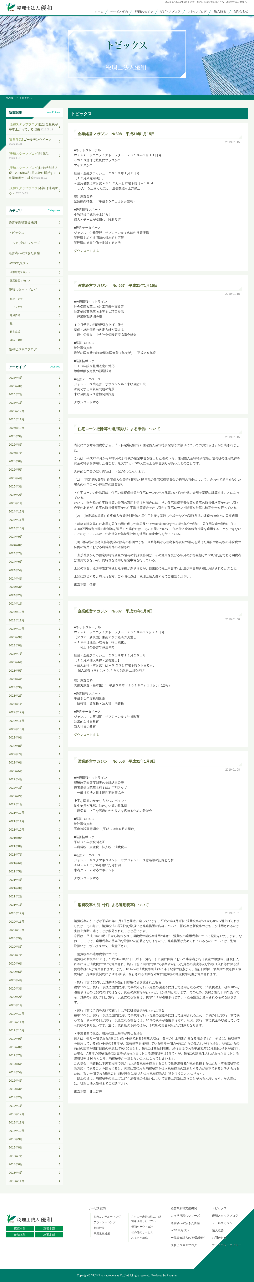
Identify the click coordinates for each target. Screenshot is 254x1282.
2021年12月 (16, 812)
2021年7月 (16, 854)
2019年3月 (16, 1089)
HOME (9, 97)
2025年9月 (16, 436)
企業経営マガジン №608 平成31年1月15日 (116, 134)
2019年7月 (16, 1055)
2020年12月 (16, 913)
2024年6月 (16, 561)
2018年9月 (16, 1139)
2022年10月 (16, 729)
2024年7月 (16, 553)
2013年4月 (16, 1172)
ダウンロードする (86, 250)
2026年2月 (16, 394)
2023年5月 (16, 670)
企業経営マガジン (20, 272)
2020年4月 (16, 980)
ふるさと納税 (139, 1237)
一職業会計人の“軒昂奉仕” (188, 1237)
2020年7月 (16, 955)
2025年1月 (16, 503)
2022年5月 (16, 771)
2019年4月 (16, 1080)
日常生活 (15, 331)
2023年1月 (16, 704)
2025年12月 (16, 411)
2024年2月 (16, 595)
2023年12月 (16, 612)
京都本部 (49, 1228)
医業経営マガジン (20, 280)
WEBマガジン (18, 263)
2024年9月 (16, 536)
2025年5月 (16, 469)
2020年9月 (16, 938)
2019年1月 (16, 1105)
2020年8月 (16, 946)
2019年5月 (16, 1072)
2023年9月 (16, 637)
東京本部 (20, 1228)
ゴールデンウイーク (30, 141)
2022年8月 (16, 745)
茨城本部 (20, 1234)
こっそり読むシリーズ (24, 243)
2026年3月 (16, 386)
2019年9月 (16, 1038)
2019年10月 (16, 1030)
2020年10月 (16, 930)
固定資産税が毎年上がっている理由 (33, 127)
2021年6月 (16, 863)
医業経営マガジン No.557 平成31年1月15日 (118, 286)
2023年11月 (16, 620)
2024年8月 (16, 545)
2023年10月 (16, 628)
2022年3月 (16, 787)
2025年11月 (16, 419)
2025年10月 (16, 428)
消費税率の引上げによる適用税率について (113, 905)
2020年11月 (16, 921)
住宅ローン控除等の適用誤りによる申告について (119, 429)
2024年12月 (16, 511)
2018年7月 (16, 1156)
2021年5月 (16, 871)
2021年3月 (16, 888)
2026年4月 (16, 377)
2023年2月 (16, 695)
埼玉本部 (49, 1234)
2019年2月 (16, 1097)
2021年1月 (16, 904)
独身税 (29, 155)
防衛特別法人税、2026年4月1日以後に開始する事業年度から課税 (33, 172)
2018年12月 (16, 1114)
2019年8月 (16, 1047)
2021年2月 (16, 896)
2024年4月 (16, 578)
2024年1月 (16, 603)
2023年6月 (16, 662)
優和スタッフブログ (23, 289)
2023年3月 (16, 687)
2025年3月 (16, 486)
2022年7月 (16, 754)
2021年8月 (16, 846)
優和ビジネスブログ (23, 349)
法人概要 (218, 1230)
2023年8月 (16, 645)
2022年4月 (16, 779)
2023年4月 (16, 679)
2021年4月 (16, 879)
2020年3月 (16, 988)
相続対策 (99, 1228)
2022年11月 (16, 720)
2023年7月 (16, 653)
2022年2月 (16, 796)
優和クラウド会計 (142, 1226)
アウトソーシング (104, 1222)
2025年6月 (16, 461)
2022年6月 (16, 762)
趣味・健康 (16, 340)
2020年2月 (16, 996)
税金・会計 (16, 298)
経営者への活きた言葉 (24, 253)
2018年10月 (16, 1130)
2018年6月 (16, 1164)
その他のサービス (142, 1232)
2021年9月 (16, 838)
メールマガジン (222, 1223)
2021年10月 (16, 829)
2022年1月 (16, 804)
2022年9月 (16, 737)
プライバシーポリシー (226, 1245)
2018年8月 (16, 1147)
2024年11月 (16, 519)
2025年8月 (16, 444)
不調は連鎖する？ (33, 190)
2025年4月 (16, 478)
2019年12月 (16, 1013)
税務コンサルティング (107, 1216)
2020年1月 (16, 1005)
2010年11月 (16, 1181)
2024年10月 (16, 528)
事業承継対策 (102, 1233)
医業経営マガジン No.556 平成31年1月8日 (117, 761)
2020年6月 (16, 963)
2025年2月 (16, 494)
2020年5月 (16, 971)
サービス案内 (97, 1208)
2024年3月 (16, 587)
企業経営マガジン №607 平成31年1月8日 (115, 611)
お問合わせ (219, 1237)
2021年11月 (16, 821)
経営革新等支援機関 (23, 222)
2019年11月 (16, 1022)
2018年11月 (16, 1122)
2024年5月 (16, 570)
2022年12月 (16, 712)
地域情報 (15, 315)
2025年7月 (16, 453)
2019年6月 (16, 1064)
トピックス (16, 232)
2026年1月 (16, 402)
